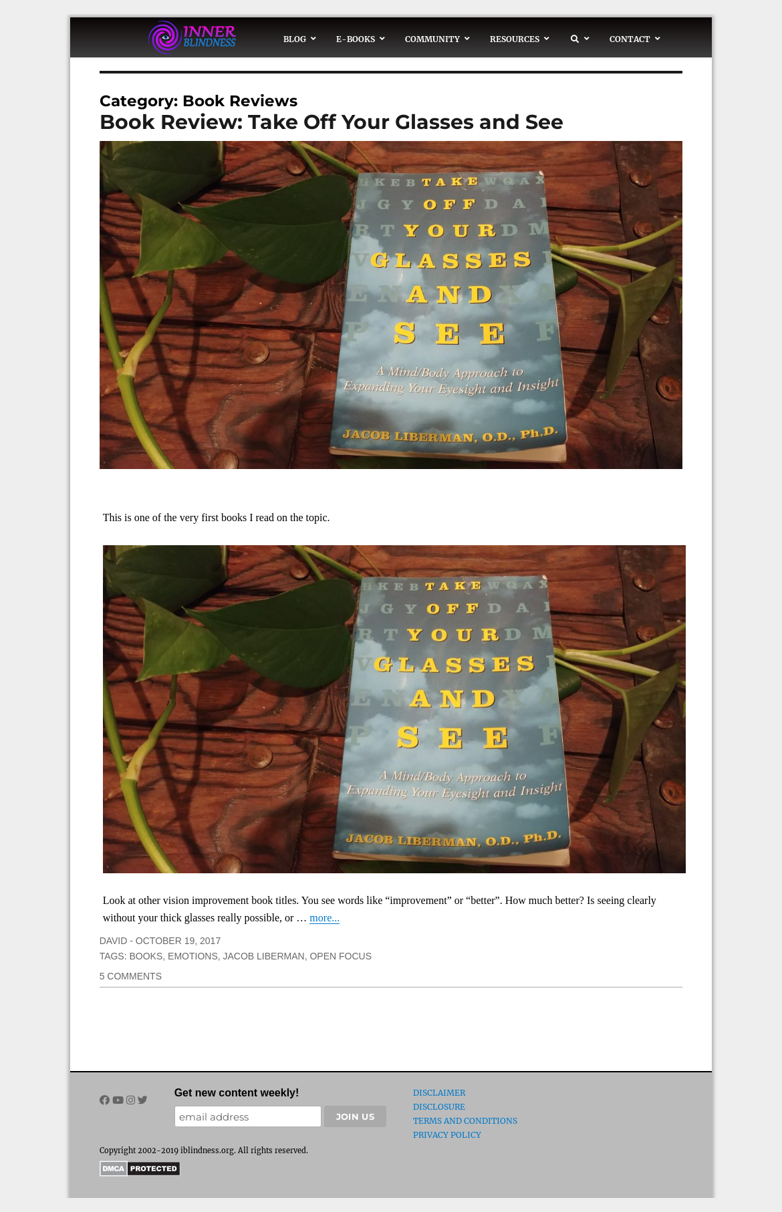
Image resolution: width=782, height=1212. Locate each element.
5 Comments (131, 976)
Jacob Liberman (264, 956)
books (145, 956)
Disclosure (439, 1107)
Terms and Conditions (465, 1121)
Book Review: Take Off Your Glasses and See (331, 122)
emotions (193, 956)
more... (324, 917)
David (114, 940)
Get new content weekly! (236, 1092)
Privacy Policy (447, 1135)
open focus (340, 956)
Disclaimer (439, 1093)
